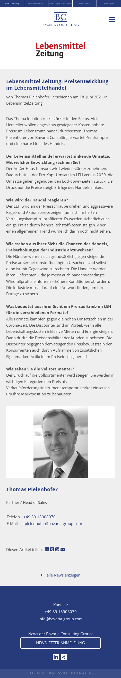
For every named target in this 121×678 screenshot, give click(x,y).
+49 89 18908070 (39, 516)
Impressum (58, 673)
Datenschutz (82, 673)
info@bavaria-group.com (61, 618)
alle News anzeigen (60, 575)
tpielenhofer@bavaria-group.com (52, 523)
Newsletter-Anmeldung (60, 642)
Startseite (36, 673)
